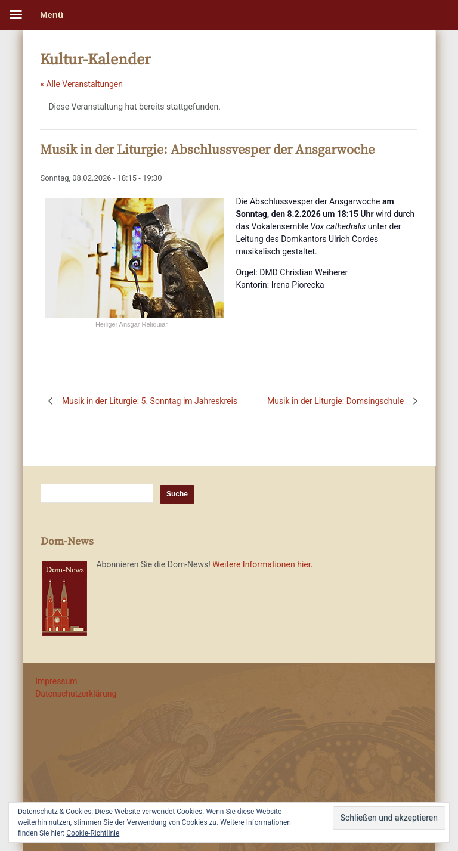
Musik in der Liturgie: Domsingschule (336, 401)
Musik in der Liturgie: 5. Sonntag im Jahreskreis (148, 401)
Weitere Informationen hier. (262, 564)
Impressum (56, 681)
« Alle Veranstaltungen (81, 84)
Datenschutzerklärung (75, 693)
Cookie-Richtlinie (92, 833)
